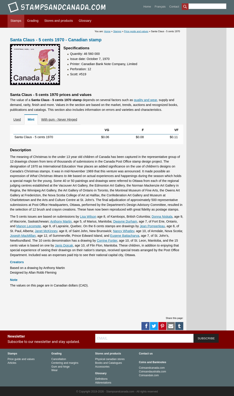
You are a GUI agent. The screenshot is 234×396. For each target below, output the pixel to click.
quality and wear (145, 100)
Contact (174, 6)
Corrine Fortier (107, 240)
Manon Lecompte (28, 226)
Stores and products (58, 20)
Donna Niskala (162, 216)
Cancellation (58, 359)
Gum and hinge (60, 366)
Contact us (146, 353)
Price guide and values (136, 31)
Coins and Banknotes (152, 362)
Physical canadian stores (110, 359)
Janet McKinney (46, 231)
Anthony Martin (61, 221)
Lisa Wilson (88, 216)
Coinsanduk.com (149, 375)
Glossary (85, 20)
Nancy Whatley (123, 231)
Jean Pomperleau (152, 226)
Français (160, 6)
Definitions (101, 378)
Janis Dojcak (64, 245)
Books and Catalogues (108, 362)
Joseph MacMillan (23, 235)
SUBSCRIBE (206, 338)
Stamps (15, 20)
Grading (32, 20)
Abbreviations (103, 382)
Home (147, 6)
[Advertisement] (97, 301)
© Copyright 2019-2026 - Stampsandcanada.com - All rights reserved (117, 391)
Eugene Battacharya (124, 235)
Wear (54, 370)
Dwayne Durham (125, 221)
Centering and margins (64, 362)
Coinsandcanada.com (152, 367)
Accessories (102, 366)
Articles (12, 362)
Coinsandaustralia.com (152, 371)
